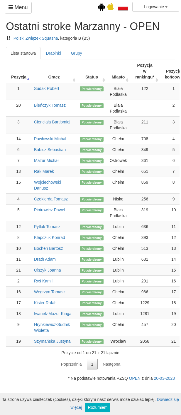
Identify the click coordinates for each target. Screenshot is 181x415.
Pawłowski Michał (50, 138)
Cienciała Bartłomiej (52, 122)
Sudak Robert (46, 88)
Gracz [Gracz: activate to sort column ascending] (54, 77)
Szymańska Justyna (52, 341)
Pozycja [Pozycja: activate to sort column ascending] (18, 77)
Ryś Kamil (43, 281)
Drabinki (53, 53)
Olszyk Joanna (47, 270)
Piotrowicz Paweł (49, 210)
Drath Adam (45, 259)
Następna (111, 364)
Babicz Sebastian (50, 149)
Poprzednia (71, 364)
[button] (123, 6)
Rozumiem (98, 407)
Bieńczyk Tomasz (50, 105)
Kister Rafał (44, 302)
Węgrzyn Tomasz (49, 292)
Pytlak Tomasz (47, 226)
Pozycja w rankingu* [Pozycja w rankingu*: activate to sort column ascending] (144, 71)
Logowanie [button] (156, 6)
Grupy (76, 53)
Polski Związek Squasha (35, 38)
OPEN (135, 378)
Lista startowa (23, 53)
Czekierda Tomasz (51, 199)
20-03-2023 (164, 378)
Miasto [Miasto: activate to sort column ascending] (118, 77)
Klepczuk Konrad (49, 237)
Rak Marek (44, 171)
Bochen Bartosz (48, 248)
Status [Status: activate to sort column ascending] (91, 77)
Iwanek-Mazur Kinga (53, 313)
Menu (18, 7)
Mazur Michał (46, 160)
